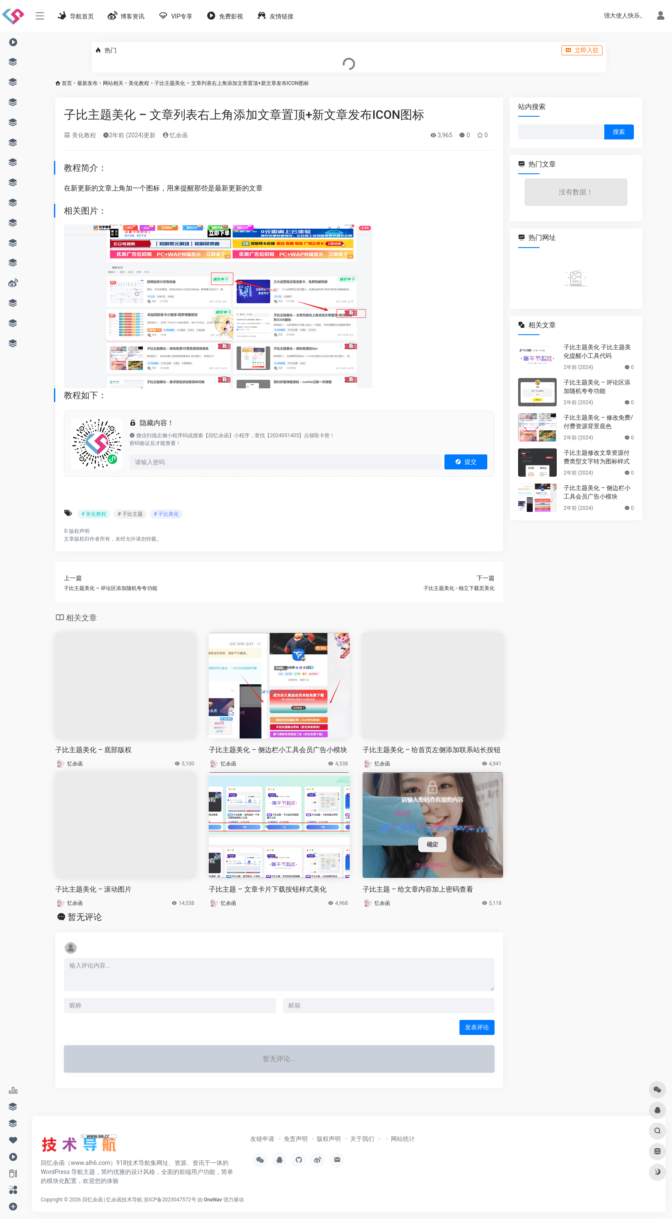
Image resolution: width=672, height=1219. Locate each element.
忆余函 (175, 135)
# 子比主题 (129, 514)
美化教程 (139, 83)
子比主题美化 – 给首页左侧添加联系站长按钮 (432, 750)
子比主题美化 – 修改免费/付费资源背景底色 (598, 422)
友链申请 (262, 1138)
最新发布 (87, 83)
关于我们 (362, 1138)
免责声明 (296, 1138)
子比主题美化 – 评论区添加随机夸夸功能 (597, 386)
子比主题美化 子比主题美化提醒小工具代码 (597, 351)
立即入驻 (582, 50)
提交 (466, 461)
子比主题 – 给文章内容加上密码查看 (418, 889)
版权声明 (329, 1138)
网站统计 (403, 1138)
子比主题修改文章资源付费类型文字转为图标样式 (597, 457)
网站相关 (113, 83)
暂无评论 (85, 917)
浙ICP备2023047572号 (170, 1200)
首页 (67, 83)
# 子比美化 (166, 514)
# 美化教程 (93, 514)
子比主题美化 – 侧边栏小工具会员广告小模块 (278, 750)
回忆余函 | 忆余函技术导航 (112, 1200)
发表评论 (477, 1027)
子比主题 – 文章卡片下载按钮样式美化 (267, 889)
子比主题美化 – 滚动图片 (93, 889)
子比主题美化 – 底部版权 (93, 750)
